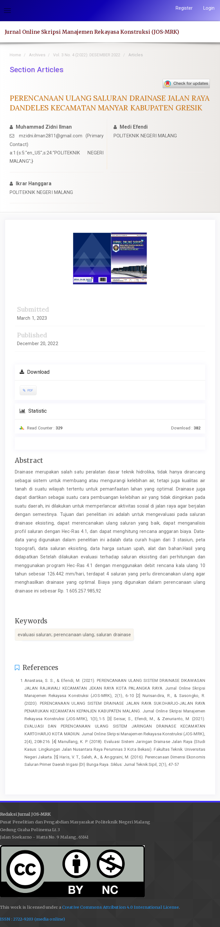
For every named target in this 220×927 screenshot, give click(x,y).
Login (209, 8)
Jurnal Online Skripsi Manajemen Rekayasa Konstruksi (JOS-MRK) (92, 32)
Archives (37, 54)
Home (15, 54)
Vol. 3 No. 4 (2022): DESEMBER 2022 (86, 54)
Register (184, 8)
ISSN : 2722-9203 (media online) (32, 919)
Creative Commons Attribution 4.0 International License (120, 907)
